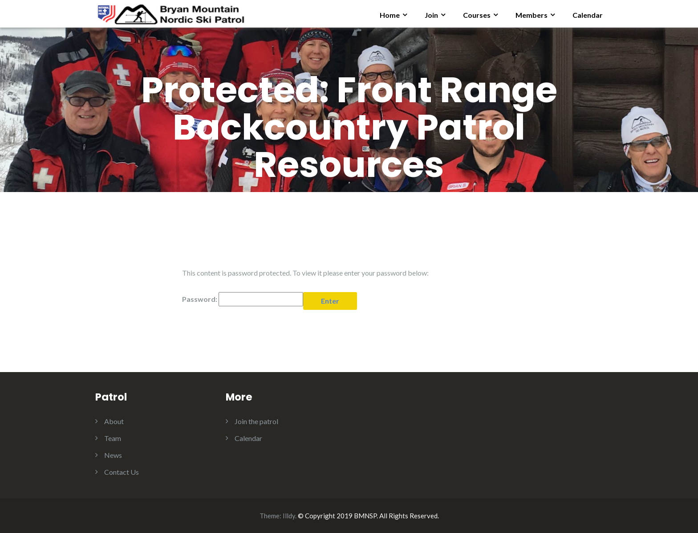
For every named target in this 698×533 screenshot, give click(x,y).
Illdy (289, 516)
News (113, 455)
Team (112, 438)
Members (531, 15)
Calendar (587, 15)
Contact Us (121, 472)
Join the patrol (256, 421)
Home (390, 15)
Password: (242, 299)
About (114, 421)
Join (431, 15)
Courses (477, 15)
